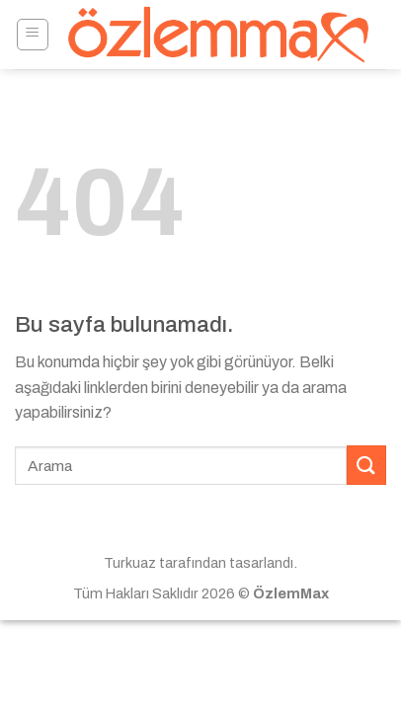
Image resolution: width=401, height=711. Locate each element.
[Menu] (33, 34)
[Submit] (366, 464)
